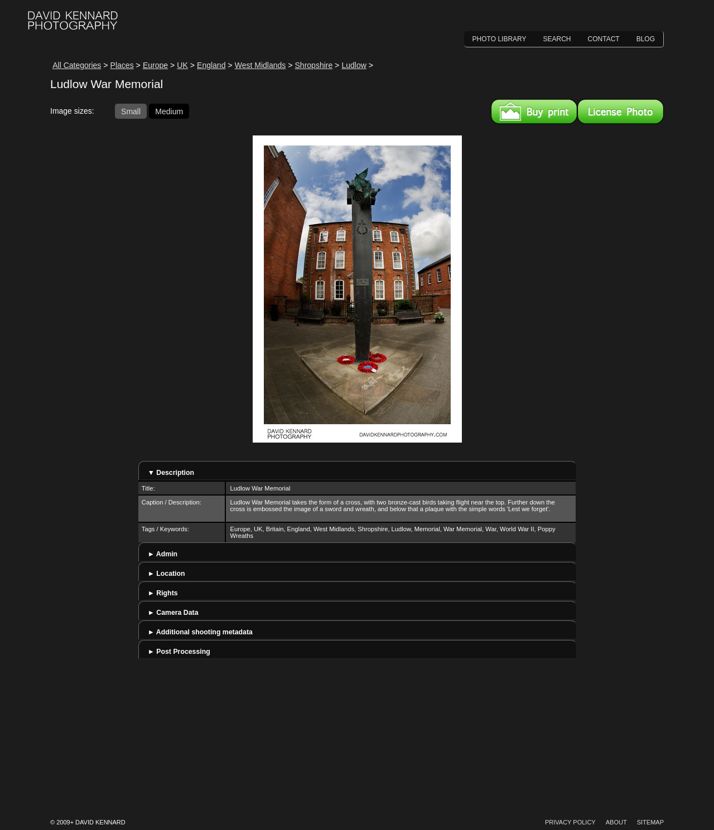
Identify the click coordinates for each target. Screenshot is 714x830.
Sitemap (650, 822)
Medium (169, 110)
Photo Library (499, 39)
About (616, 822)
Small (131, 110)
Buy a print (534, 111)
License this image (620, 111)
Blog (645, 39)
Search (557, 39)
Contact (604, 39)
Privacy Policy (570, 822)
